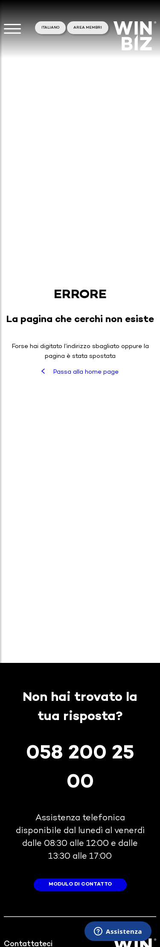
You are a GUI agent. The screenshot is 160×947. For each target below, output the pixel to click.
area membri (87, 28)
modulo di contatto (80, 884)
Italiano (50, 28)
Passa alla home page (79, 372)
